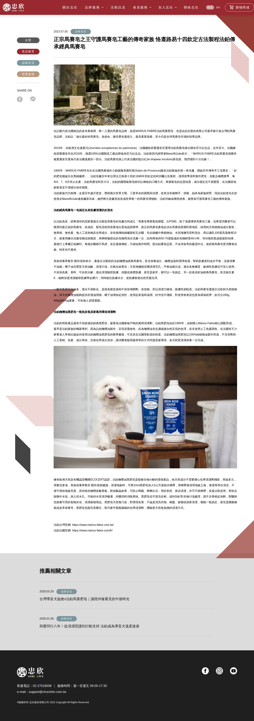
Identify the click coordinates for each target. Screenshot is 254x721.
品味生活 (28, 62)
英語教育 (28, 51)
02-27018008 (42, 686)
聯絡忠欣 (191, 7)
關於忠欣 (70, 7)
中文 (210, 7)
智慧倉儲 (28, 74)
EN (218, 7)
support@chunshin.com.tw (47, 692)
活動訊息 (118, 7)
